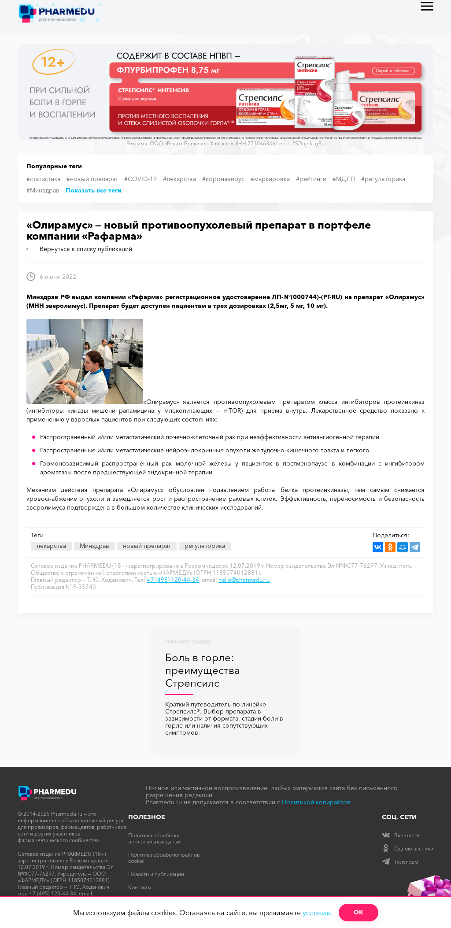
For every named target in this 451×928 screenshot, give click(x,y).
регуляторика (205, 546)
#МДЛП (344, 179)
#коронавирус (223, 179)
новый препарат (147, 546)
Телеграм (400, 861)
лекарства (51, 546)
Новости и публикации (156, 874)
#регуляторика (383, 179)
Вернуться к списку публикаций (79, 248)
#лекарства (179, 179)
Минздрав (94, 546)
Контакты (139, 887)
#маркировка (270, 179)
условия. (317, 912)
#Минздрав (42, 190)
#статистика (43, 179)
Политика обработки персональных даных (154, 838)
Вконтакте (400, 835)
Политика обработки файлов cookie (164, 857)
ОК (358, 912)
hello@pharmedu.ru (244, 579)
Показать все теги (94, 190)
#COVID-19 (140, 179)
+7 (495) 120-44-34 (173, 579)
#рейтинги (311, 179)
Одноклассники (407, 848)
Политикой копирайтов (316, 802)
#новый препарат (92, 179)
